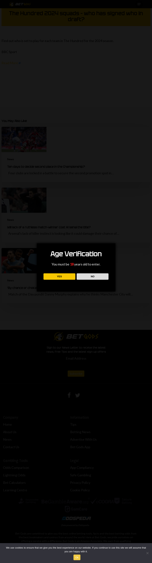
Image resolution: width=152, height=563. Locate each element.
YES (59, 276)
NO (92, 276)
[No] (147, 553)
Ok (77, 557)
